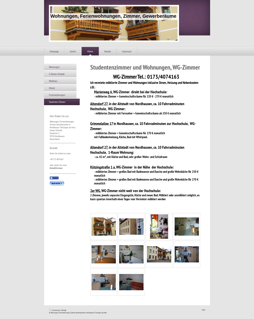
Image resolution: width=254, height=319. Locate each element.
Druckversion (55, 310)
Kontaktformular (56, 168)
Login (203, 310)
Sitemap (63, 310)
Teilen (54, 178)
